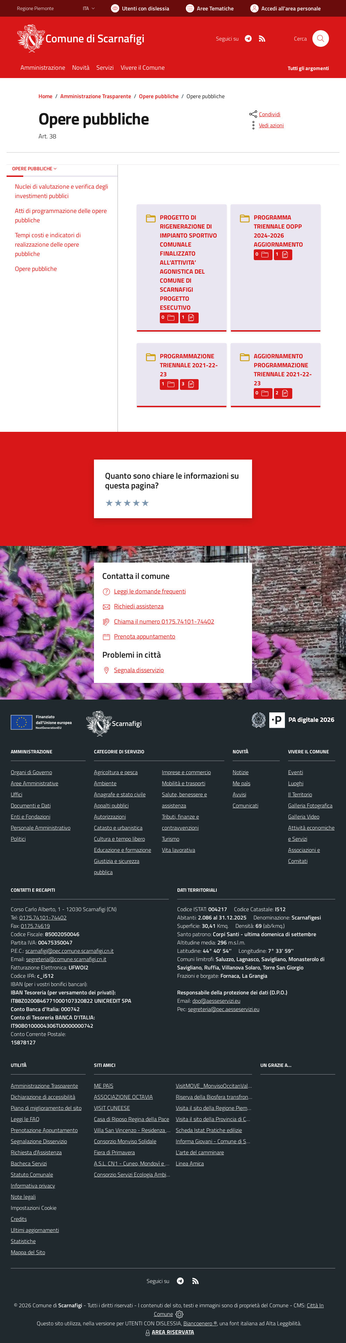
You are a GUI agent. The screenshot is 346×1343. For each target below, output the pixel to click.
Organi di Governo (31, 772)
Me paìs (241, 783)
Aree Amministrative (34, 783)
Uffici (16, 794)
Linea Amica (190, 1163)
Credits (19, 1219)
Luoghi (295, 783)
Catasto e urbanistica (118, 827)
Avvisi (239, 794)
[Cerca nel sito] (320, 38)
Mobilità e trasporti (183, 783)
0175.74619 (35, 926)
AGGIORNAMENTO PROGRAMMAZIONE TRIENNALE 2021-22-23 (283, 369)
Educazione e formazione (122, 850)
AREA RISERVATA (169, 1332)
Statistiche (23, 1241)
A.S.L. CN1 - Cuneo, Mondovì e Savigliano (141, 1163)
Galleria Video (303, 816)
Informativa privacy (33, 1185)
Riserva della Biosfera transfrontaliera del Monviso (234, 1097)
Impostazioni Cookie (34, 1208)
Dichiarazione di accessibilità (43, 1097)
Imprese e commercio (186, 772)
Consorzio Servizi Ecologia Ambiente (135, 1174)
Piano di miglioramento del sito (46, 1108)
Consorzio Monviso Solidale (125, 1141)
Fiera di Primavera (114, 1152)
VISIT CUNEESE (112, 1108)
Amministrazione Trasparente (95, 96)
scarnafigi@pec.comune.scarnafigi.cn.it (69, 951)
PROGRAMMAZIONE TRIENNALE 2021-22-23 (189, 365)
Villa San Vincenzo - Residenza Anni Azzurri (144, 1130)
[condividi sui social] (264, 114)
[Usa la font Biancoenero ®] (140, 8)
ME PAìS (103, 1085)
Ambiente (105, 783)
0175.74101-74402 (43, 917)
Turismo (170, 839)
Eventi (295, 772)
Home (45, 96)
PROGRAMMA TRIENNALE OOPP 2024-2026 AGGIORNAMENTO (278, 231)
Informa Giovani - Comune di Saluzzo (218, 1141)
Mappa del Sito (28, 1252)
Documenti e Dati (31, 805)
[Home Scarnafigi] (85, 38)
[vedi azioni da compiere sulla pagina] (265, 125)
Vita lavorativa (178, 850)
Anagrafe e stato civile (120, 794)
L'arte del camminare (200, 1152)
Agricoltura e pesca (116, 772)
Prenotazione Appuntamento (44, 1130)
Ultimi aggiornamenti (35, 1230)
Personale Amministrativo (40, 827)
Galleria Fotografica (310, 805)
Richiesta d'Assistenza (36, 1152)
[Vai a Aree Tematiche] (210, 8)
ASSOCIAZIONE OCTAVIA (123, 1097)
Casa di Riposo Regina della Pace (131, 1119)
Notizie (241, 772)
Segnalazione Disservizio (39, 1141)
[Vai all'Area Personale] (285, 8)
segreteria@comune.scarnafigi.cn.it (66, 959)
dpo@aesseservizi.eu (216, 1000)
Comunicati (245, 805)
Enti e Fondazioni (30, 816)
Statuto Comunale (32, 1174)
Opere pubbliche (159, 96)
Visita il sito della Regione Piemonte (217, 1108)
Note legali (23, 1196)
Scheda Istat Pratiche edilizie (209, 1130)
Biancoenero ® (200, 1323)
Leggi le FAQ (25, 1119)
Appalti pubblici (111, 805)
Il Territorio (300, 794)
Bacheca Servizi (29, 1163)
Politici (18, 839)
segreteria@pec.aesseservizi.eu (223, 1009)
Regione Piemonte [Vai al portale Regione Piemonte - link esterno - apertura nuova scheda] (35, 8)
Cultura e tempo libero (119, 839)
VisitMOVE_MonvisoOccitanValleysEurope (224, 1085)
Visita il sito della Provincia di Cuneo (217, 1119)
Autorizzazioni (110, 816)
